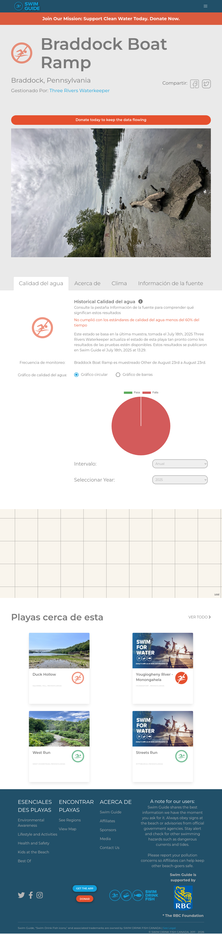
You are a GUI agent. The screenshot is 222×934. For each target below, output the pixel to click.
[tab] (41, 283)
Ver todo (199, 617)
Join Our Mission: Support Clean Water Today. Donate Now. (111, 18)
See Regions (70, 820)
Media (105, 839)
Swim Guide (110, 812)
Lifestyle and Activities (37, 834)
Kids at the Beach (33, 852)
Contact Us (109, 848)
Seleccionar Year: (94, 480)
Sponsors (108, 830)
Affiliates (107, 821)
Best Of (24, 861)
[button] (205, 6)
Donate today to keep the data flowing (111, 120)
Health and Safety (33, 843)
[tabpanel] (111, 393)
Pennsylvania (69, 80)
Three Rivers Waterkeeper (79, 90)
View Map (67, 829)
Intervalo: (85, 464)
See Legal (169, 928)
